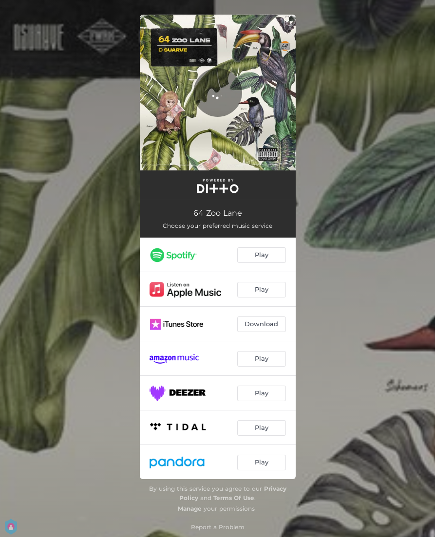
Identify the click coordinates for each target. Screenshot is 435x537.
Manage (190, 508)
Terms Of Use (233, 497)
